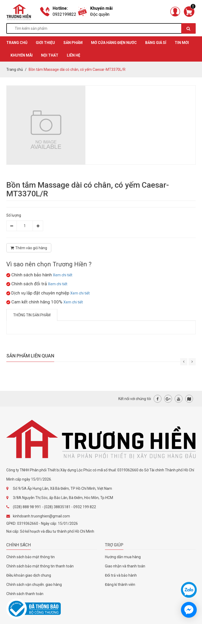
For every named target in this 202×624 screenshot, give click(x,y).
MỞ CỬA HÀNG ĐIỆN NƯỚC (114, 43)
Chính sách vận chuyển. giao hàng (34, 584)
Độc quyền (99, 14)
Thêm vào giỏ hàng (29, 248)
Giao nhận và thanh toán (125, 566)
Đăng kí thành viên (120, 584)
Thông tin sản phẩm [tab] (31, 315)
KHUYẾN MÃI (22, 55)
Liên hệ (73, 55)
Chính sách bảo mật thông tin (30, 557)
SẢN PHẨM (73, 43)
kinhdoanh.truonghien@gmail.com (41, 516)
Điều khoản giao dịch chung (28, 575)
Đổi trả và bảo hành (121, 575)
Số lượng (13, 215)
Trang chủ (14, 69)
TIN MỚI (182, 43)
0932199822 (64, 14)
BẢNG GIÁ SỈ (155, 43)
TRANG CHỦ (16, 43)
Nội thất (49, 55)
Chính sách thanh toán (24, 594)
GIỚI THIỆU (45, 43)
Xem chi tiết (62, 275)
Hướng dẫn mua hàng (123, 557)
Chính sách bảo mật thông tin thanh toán (40, 566)
